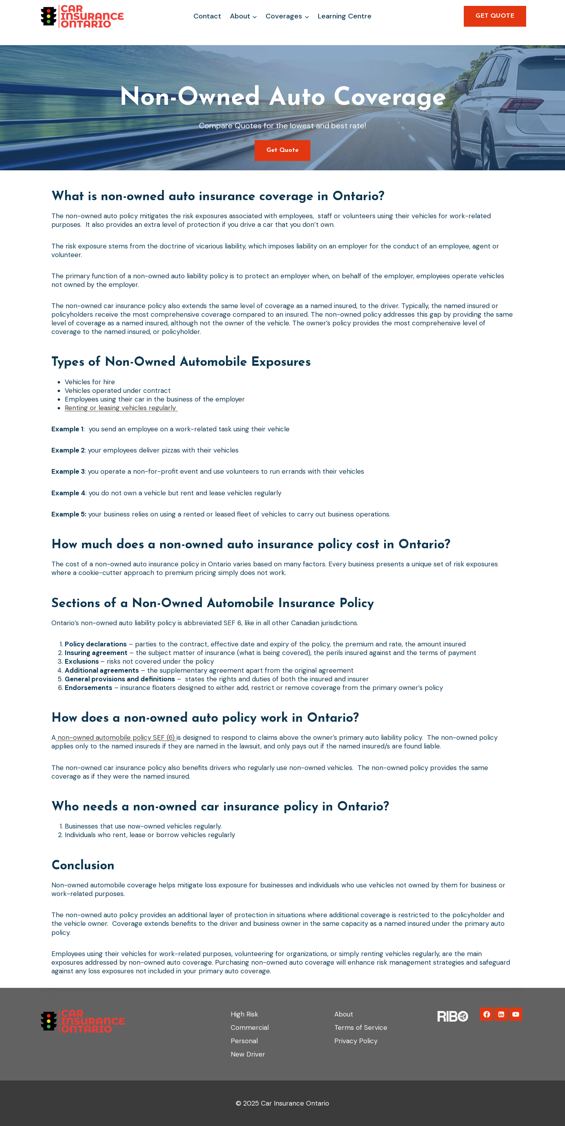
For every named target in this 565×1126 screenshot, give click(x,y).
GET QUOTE (495, 16)
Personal (244, 1041)
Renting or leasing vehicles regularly (121, 407)
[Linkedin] (501, 1014)
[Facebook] (486, 1014)
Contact (207, 16)
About (343, 1014)
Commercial (250, 1027)
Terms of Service (360, 1027)
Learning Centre (345, 16)
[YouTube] (515, 1014)
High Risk (244, 1014)
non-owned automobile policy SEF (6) (116, 737)
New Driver (248, 1054)
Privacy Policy (355, 1041)
